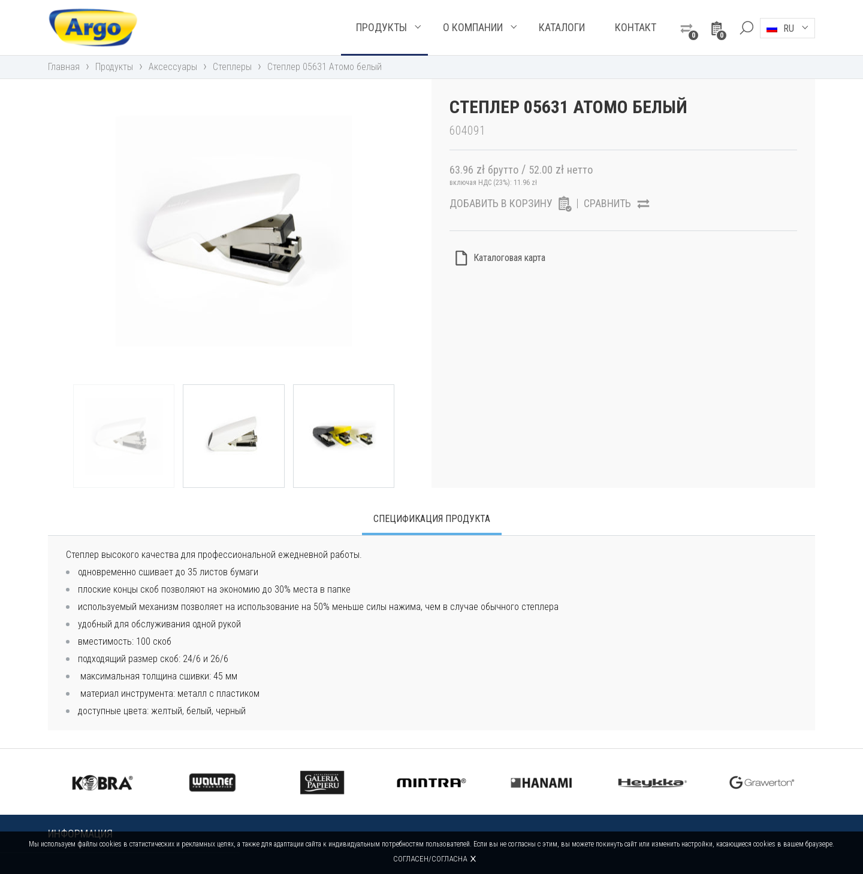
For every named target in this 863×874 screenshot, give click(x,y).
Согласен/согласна (430, 858)
